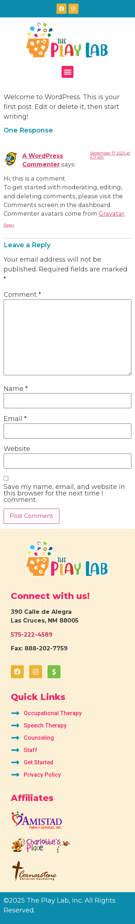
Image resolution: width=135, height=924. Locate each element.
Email (15, 418)
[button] (67, 72)
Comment (22, 294)
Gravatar (112, 213)
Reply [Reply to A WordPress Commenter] (9, 225)
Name (16, 388)
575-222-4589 (32, 634)
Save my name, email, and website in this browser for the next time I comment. (64, 493)
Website (17, 449)
